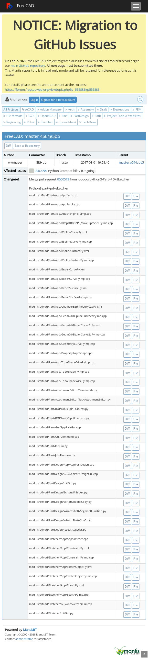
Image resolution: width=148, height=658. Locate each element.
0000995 (41, 170)
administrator (24, 639)
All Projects (11, 109)
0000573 (63, 179)
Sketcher (45, 122)
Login (34, 100)
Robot (29, 122)
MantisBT (30, 629)
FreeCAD (20, 6)
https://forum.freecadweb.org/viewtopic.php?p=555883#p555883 (52, 89)
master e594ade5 (131, 162)
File (135, 196)
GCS (30, 116)
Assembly (86, 109)
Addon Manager (49, 109)
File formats (12, 116)
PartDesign (80, 116)
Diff (8, 146)
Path (96, 116)
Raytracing (12, 122)
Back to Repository (27, 146)
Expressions (119, 109)
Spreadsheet (66, 122)
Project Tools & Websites (122, 116)
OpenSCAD (47, 116)
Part (63, 116)
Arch (69, 109)
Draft (102, 109)
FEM (137, 109)
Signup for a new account (58, 100)
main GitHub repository (28, 65)
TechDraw (87, 122)
